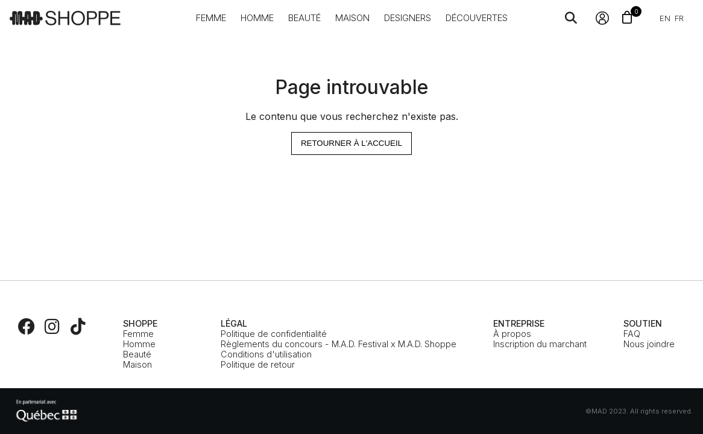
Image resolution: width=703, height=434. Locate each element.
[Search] (571, 18)
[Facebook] (26, 326)
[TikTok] (77, 326)
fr (679, 18)
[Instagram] (52, 326)
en (665, 18)
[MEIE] (46, 411)
